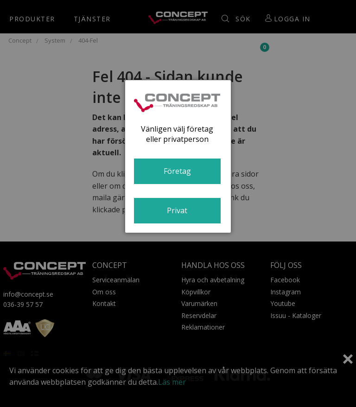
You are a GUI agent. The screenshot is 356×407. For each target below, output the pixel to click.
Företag (177, 171)
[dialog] (178, 156)
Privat (177, 210)
